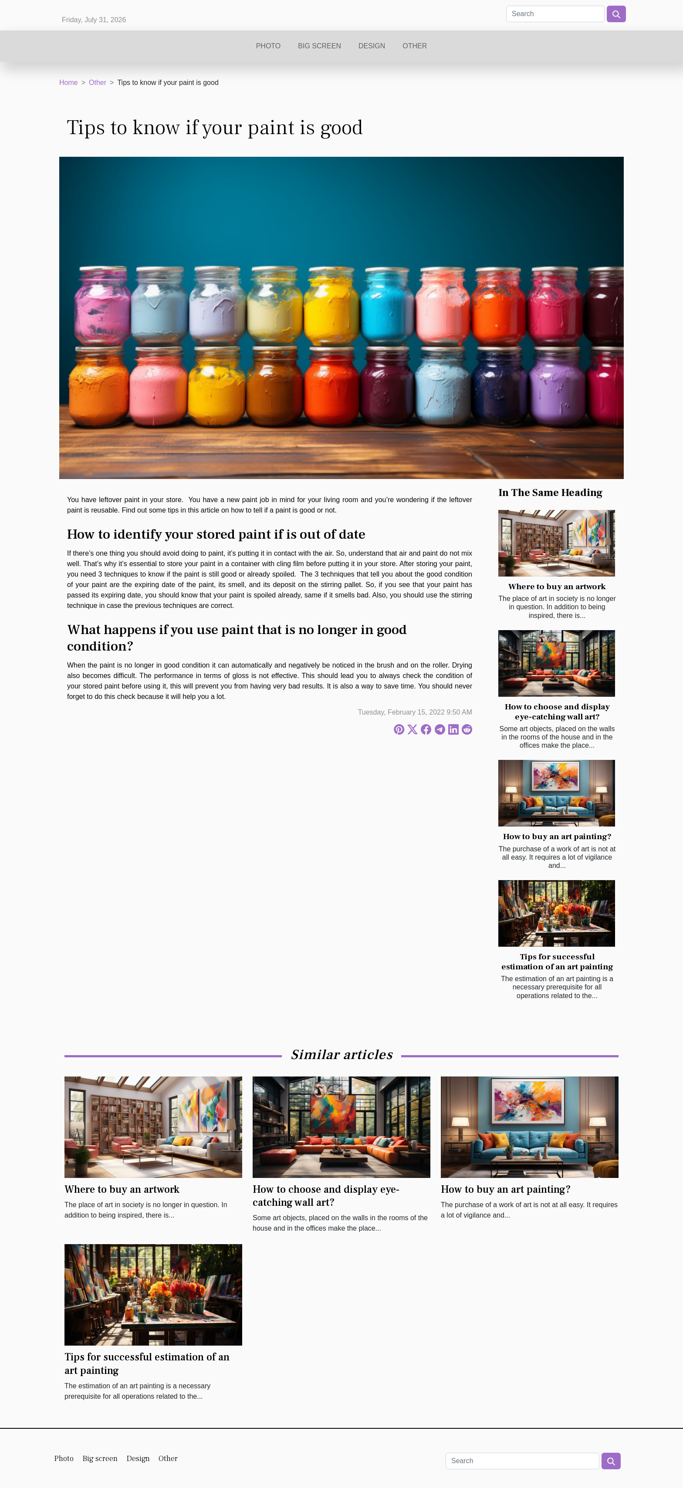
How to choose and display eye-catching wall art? (557, 712)
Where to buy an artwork (557, 586)
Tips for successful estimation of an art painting (557, 962)
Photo (268, 46)
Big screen (319, 46)
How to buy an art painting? (557, 836)
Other (414, 46)
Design (371, 46)
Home (68, 82)
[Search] (555, 14)
